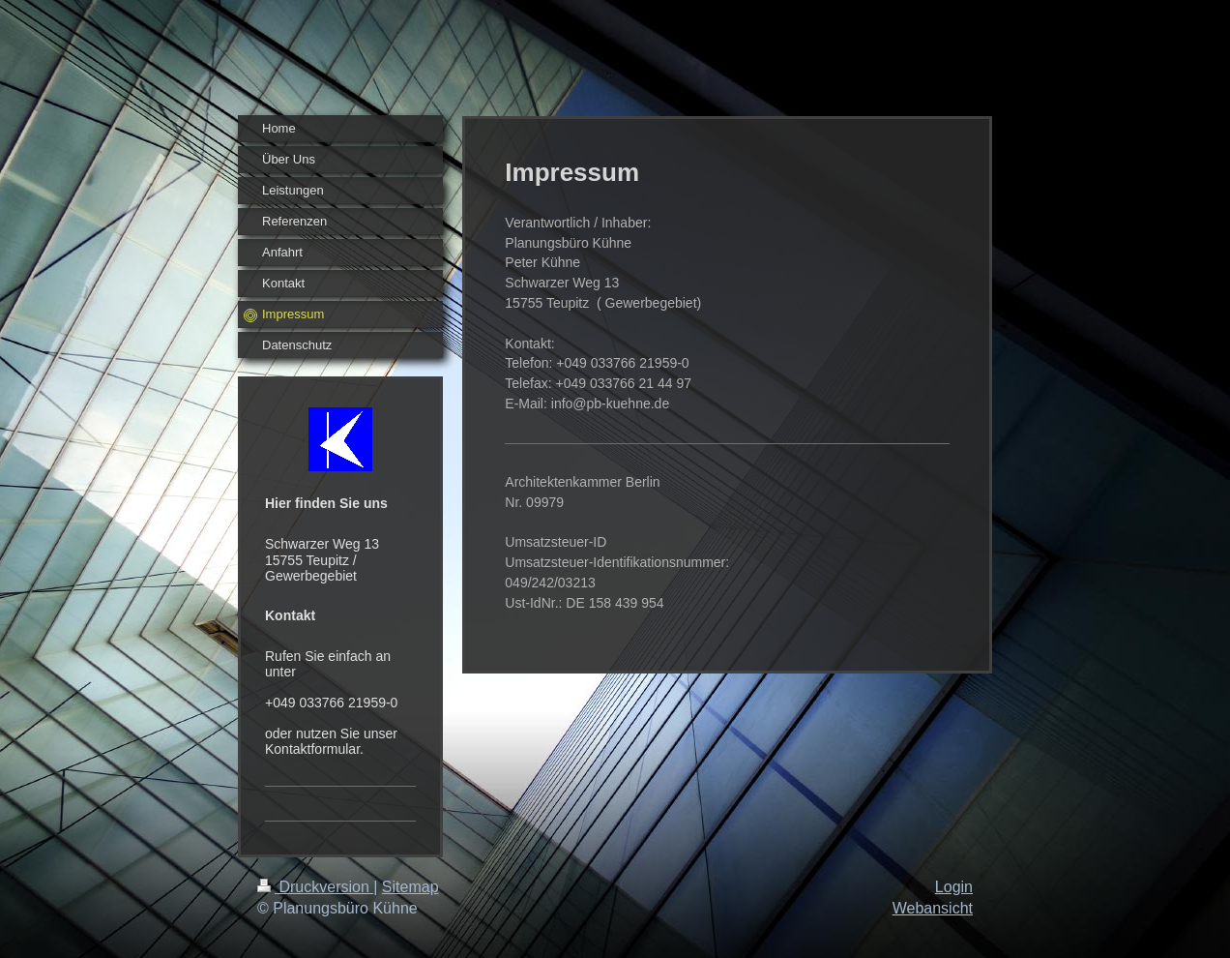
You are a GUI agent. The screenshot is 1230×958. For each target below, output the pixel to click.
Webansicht (933, 908)
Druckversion (315, 887)
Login (954, 887)
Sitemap (410, 887)
